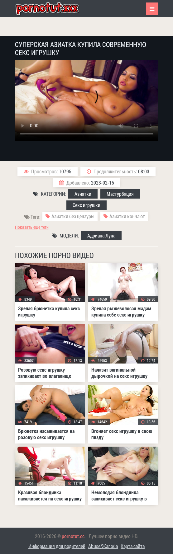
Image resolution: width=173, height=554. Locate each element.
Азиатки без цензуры (72, 216)
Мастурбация (120, 193)
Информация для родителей (56, 546)
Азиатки (82, 193)
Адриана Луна (101, 235)
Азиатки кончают (127, 216)
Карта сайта (133, 546)
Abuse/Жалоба (103, 546)
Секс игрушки (86, 205)
